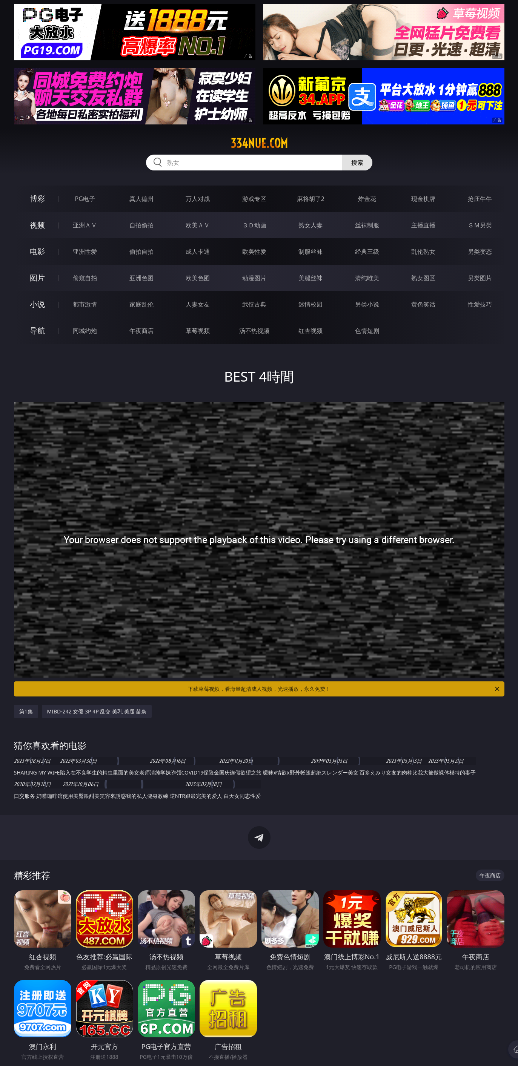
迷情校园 (310, 304)
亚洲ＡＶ (85, 225)
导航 (37, 330)
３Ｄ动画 (254, 225)
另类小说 (367, 304)
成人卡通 (198, 251)
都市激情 (85, 304)
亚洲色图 (141, 278)
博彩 (37, 198)
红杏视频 (310, 331)
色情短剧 (367, 331)
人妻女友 (198, 304)
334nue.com (259, 143)
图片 (37, 278)
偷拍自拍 (141, 251)
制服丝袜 (310, 251)
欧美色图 (198, 278)
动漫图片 (254, 278)
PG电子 (85, 199)
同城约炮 (85, 331)
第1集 (26, 711)
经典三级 (367, 251)
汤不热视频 (254, 331)
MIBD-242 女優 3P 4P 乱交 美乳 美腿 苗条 (97, 711)
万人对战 (198, 199)
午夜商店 (141, 331)
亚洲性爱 (85, 251)
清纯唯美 (367, 278)
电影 (37, 251)
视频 (37, 225)
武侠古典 (254, 304)
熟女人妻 (310, 225)
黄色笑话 (423, 304)
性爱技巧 (480, 304)
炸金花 (367, 199)
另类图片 (480, 278)
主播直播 (423, 225)
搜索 (357, 162)
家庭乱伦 (141, 304)
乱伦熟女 (423, 251)
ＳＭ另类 (480, 225)
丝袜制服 (367, 225)
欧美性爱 (254, 251)
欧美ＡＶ (198, 225)
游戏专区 (254, 199)
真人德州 (141, 199)
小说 (37, 304)
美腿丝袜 (310, 278)
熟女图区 (423, 278)
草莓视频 (198, 331)
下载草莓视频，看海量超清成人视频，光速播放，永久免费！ (344, 688)
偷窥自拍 (85, 278)
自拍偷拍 (141, 225)
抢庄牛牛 (480, 199)
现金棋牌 (423, 199)
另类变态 (480, 251)
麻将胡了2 (310, 199)
